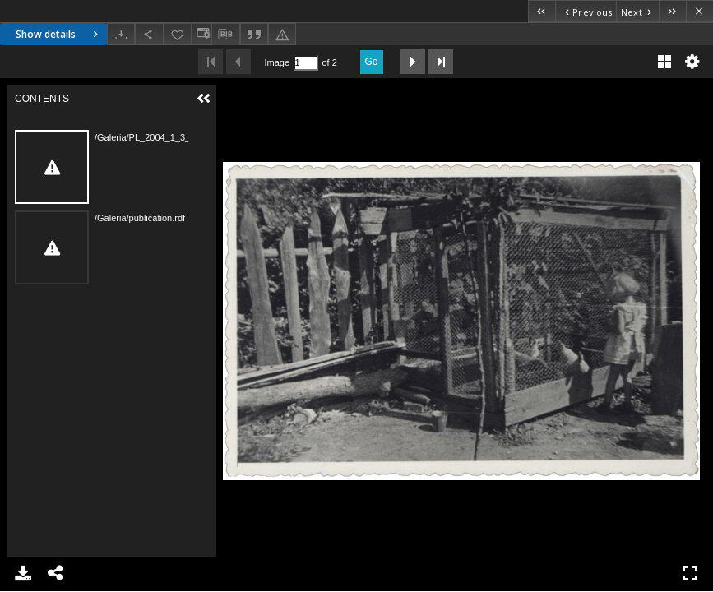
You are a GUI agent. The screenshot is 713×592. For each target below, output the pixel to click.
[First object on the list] (541, 11)
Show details (59, 34)
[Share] (149, 34)
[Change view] (201, 34)
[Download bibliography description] (225, 34)
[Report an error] (282, 34)
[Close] (699, 11)
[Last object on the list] (672, 11)
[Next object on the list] (637, 11)
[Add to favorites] (178, 34)
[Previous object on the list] (585, 11)
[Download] (121, 34)
